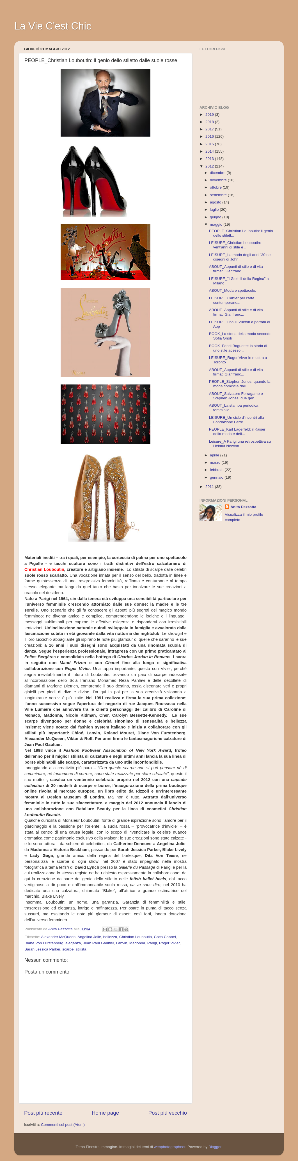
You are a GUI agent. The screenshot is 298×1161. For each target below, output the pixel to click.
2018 (210, 122)
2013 (210, 159)
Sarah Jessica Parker (42, 949)
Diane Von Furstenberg (43, 943)
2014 (210, 151)
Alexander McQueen (58, 937)
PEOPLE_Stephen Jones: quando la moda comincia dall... (239, 383)
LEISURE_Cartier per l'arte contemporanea (232, 300)
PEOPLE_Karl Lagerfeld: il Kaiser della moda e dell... (237, 431)
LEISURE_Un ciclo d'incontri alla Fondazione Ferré (236, 419)
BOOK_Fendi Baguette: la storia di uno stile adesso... (238, 348)
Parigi (152, 943)
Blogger (214, 1147)
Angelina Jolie (89, 937)
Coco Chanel (165, 937)
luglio (215, 209)
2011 (210, 487)
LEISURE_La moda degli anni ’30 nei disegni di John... (240, 257)
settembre (219, 195)
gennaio (217, 477)
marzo (215, 462)
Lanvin (121, 943)
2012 (210, 166)
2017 (210, 129)
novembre (219, 180)
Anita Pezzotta (243, 507)
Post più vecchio (167, 1113)
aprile (215, 455)
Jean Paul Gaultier (98, 943)
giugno (216, 217)
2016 (210, 136)
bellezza (110, 937)
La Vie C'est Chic (52, 26)
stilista (81, 949)
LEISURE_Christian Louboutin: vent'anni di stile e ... (235, 245)
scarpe (68, 949)
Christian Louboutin (135, 937)
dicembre (218, 173)
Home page (105, 1113)
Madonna (137, 943)
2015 (210, 144)
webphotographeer (169, 1147)
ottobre (216, 187)
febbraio (217, 470)
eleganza (73, 943)
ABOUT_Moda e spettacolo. (232, 290)
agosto (216, 202)
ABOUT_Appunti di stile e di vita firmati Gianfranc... (236, 268)
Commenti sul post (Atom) (63, 1124)
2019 (210, 114)
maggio (216, 224)
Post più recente (43, 1113)
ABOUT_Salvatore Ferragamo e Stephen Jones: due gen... (236, 395)
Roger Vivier (169, 943)
